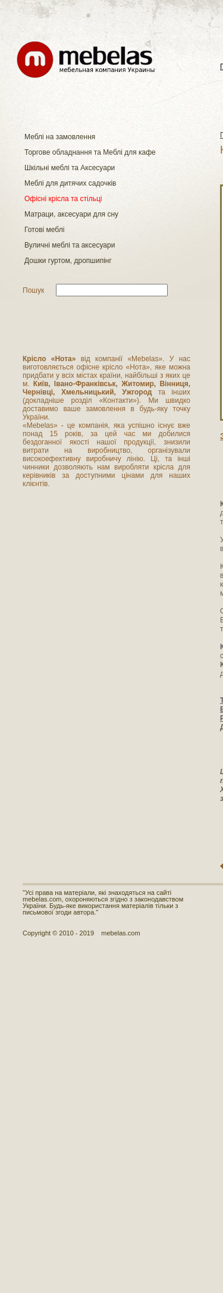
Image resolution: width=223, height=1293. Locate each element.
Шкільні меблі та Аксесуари (69, 168)
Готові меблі (44, 230)
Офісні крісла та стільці (63, 199)
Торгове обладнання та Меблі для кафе (90, 152)
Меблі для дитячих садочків (70, 183)
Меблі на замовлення (59, 137)
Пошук (33, 290)
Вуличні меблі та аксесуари (69, 245)
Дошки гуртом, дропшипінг (68, 260)
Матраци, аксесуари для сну (71, 214)
